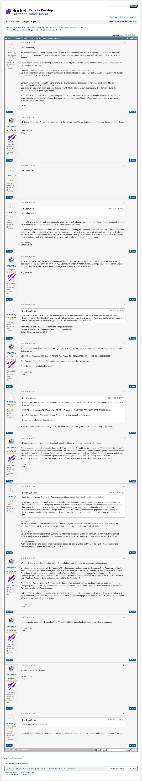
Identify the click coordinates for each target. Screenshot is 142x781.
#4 (124, 202)
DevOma (11, 126)
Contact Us (10, 769)
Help (134, 17)
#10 (124, 486)
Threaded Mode (131, 38)
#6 (124, 304)
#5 (124, 256)
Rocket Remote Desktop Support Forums (18, 27)
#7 (124, 343)
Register (33, 22)
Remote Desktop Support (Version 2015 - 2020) (68, 27)
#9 (124, 438)
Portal (114, 17)
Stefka (10, 212)
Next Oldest (11, 750)
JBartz (10, 53)
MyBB (15, 772)
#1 (124, 42)
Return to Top (41, 769)
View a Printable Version (15, 758)
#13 (124, 665)
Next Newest (22, 750)
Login (26, 22)
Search (125, 17)
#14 (124, 713)
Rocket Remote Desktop (42, 27)
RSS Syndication (70, 769)
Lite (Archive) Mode (55, 769)
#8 (124, 392)
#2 (124, 117)
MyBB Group (30, 772)
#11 (124, 558)
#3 (124, 165)
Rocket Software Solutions (25, 769)
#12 (124, 617)
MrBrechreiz (16, 774)
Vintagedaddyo (26, 774)
